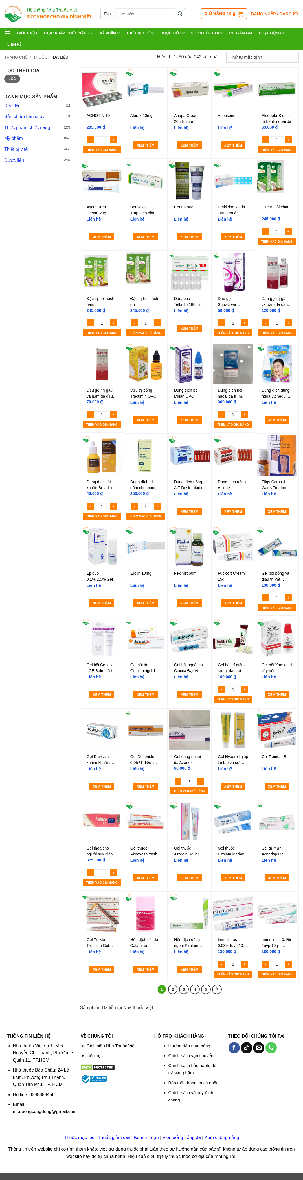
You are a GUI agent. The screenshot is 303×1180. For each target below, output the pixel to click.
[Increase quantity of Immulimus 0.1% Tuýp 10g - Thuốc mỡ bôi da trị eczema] (288, 964)
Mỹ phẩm (109, 33)
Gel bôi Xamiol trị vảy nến (277, 668)
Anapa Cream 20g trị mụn (186, 118)
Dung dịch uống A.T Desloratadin (188, 485)
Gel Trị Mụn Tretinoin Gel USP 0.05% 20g (101, 942)
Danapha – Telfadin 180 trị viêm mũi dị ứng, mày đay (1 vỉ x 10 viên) (188, 301)
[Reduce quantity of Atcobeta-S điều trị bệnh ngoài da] (265, 139)
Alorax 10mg (141, 115)
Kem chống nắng (222, 1137)
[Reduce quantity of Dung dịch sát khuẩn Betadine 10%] (90, 506)
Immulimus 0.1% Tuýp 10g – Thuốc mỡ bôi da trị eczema (276, 942)
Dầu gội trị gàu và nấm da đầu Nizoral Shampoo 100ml (277, 301)
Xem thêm (145, 145)
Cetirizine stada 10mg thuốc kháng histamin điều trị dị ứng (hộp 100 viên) (231, 210)
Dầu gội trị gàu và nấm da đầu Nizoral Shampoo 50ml (102, 393)
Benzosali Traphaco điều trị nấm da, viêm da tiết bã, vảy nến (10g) (145, 210)
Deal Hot (13, 105)
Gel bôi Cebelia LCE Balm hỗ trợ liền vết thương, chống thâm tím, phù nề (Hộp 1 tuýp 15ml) (101, 668)
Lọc (12, 79)
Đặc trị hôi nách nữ (144, 301)
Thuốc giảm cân (114, 1137)
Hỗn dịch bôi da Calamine (144, 942)
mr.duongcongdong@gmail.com (45, 1111)
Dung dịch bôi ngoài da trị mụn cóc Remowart (232, 393)
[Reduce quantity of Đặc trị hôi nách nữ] (134, 322)
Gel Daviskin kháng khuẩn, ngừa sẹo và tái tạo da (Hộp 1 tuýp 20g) (100, 759)
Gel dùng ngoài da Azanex (187, 759)
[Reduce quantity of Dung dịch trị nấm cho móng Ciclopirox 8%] (134, 506)
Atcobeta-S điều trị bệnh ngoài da (276, 118)
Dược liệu (172, 33)
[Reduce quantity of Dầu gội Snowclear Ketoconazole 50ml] (221, 322)
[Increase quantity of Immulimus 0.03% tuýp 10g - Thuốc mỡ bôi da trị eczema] (244, 964)
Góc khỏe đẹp (207, 33)
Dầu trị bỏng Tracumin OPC (143, 393)
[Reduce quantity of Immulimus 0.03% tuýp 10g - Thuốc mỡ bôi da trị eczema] (221, 964)
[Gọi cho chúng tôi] (271, 1047)
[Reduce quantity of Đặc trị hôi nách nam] (90, 322)
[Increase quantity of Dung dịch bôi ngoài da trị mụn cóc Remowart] (244, 414)
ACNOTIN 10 (98, 115)
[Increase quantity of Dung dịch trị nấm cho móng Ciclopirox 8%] (157, 506)
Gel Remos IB (274, 756)
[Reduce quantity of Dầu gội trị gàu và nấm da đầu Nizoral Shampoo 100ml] (265, 322)
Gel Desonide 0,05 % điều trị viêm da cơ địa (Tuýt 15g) (143, 759)
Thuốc (40, 57)
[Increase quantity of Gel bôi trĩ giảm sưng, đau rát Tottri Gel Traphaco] (244, 689)
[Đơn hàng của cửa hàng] (262, 57)
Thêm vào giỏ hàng (101, 149)
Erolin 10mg (141, 573)
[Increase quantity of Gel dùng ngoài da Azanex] (200, 781)
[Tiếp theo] (217, 989)
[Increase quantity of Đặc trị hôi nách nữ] (157, 322)
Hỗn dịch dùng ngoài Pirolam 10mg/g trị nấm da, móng (187, 942)
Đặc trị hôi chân (275, 207)
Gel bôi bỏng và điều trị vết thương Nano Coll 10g (275, 576)
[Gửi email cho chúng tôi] (258, 1047)
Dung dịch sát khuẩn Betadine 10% (100, 485)
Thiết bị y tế (140, 33)
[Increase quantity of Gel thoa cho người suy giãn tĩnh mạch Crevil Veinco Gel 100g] (113, 872)
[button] (224, 13)
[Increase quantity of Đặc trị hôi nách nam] (113, 322)
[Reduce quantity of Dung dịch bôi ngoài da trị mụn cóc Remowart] (221, 414)
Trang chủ (16, 57)
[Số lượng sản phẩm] (102, 139)
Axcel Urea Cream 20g (96, 210)
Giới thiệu (27, 33)
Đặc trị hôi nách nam (100, 301)
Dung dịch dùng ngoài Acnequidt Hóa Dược (276, 393)
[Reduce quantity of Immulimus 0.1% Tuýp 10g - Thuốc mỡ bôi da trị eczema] (265, 964)
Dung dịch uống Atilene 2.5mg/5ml (232, 485)
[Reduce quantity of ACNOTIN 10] (90, 139)
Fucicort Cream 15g (231, 576)
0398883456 (41, 1094)
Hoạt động (272, 33)
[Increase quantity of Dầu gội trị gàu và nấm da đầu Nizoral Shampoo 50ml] (113, 414)
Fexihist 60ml (185, 573)
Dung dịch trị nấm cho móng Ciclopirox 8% (143, 485)
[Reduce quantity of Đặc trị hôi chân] (265, 231)
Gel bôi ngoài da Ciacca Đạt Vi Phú (188, 668)
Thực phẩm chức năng (68, 33)
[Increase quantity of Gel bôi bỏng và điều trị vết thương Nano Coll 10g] (288, 597)
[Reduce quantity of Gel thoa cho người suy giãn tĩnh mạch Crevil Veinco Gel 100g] (90, 872)
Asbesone (226, 115)
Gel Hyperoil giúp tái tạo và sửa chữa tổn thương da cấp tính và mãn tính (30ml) (233, 759)
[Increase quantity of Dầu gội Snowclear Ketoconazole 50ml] (244, 322)
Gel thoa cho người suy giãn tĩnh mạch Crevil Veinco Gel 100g (101, 851)
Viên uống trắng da (182, 1137)
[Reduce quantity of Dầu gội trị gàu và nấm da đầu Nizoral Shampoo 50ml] (90, 414)
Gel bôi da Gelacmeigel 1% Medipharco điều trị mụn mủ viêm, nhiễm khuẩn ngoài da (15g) (145, 668)
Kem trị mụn (146, 1137)
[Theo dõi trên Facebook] (234, 1047)
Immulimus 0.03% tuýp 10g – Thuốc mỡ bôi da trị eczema (231, 942)
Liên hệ (14, 44)
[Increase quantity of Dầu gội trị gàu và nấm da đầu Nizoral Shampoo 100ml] (288, 322)
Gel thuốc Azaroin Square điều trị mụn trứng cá (187, 851)
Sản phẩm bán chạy (24, 116)
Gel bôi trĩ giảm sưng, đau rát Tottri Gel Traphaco (231, 668)
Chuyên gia (240, 33)
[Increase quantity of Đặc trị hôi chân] (288, 231)
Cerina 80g (184, 207)
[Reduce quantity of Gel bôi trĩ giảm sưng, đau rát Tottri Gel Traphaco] (221, 689)
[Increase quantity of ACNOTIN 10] (113, 139)
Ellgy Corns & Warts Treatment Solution (276, 485)
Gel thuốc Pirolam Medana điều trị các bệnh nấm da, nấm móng (232, 851)
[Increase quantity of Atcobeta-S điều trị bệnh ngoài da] (288, 139)
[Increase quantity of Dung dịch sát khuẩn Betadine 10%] (113, 506)
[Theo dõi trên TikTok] (246, 1047)
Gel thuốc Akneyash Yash (143, 851)
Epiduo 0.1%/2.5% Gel (100, 576)
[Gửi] (180, 13)
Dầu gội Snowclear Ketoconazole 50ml (230, 301)
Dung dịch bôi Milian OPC (186, 393)
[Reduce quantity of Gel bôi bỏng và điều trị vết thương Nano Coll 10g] (265, 597)
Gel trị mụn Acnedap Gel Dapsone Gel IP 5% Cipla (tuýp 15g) (275, 851)
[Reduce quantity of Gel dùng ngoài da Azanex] (178, 781)
